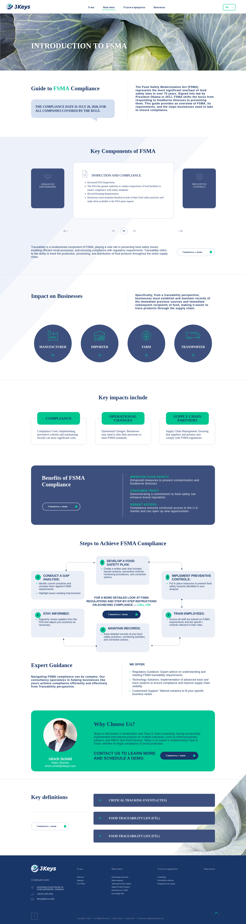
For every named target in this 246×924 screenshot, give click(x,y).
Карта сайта (117, 918)
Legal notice (130, 918)
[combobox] (229, 7)
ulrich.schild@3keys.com (60, 766)
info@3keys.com (45, 899)
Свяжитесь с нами (198, 252)
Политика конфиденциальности (150, 918)
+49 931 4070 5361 (45, 894)
